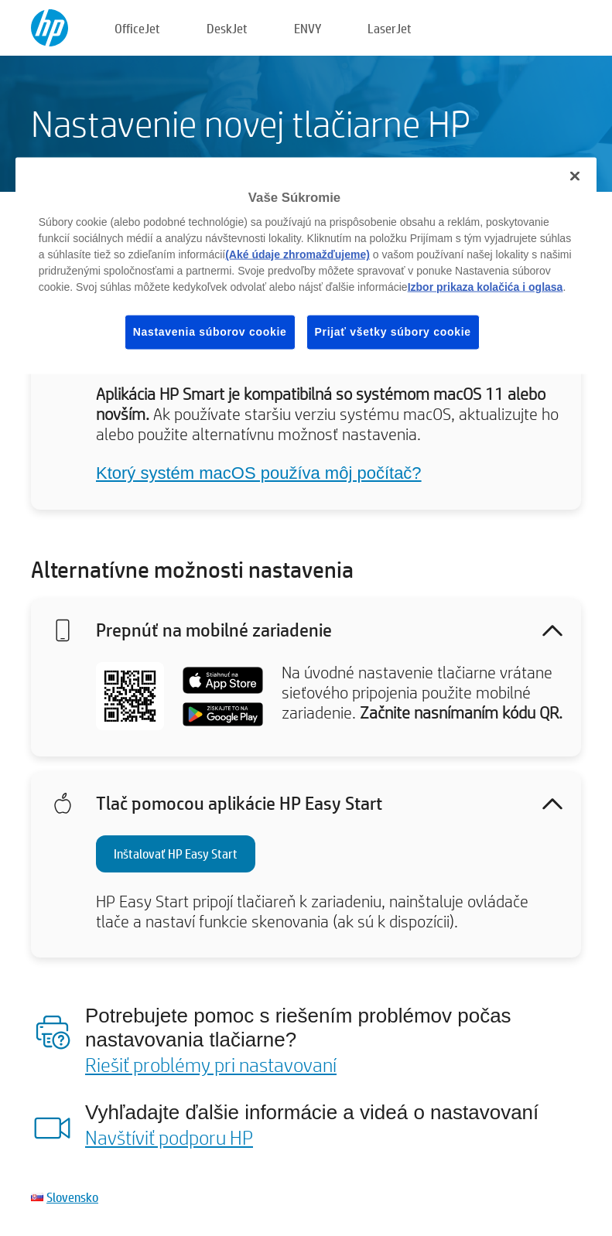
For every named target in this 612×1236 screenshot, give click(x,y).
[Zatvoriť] (575, 176)
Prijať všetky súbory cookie (393, 332)
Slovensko (72, 1197)
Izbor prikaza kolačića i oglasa (485, 287)
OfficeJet (137, 28)
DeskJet (227, 28)
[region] (306, 265)
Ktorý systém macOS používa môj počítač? (259, 473)
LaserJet (390, 28)
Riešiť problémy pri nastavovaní (211, 1064)
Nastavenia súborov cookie (210, 332)
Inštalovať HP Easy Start (176, 853)
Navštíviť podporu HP (169, 1137)
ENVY (307, 28)
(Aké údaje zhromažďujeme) (297, 254)
